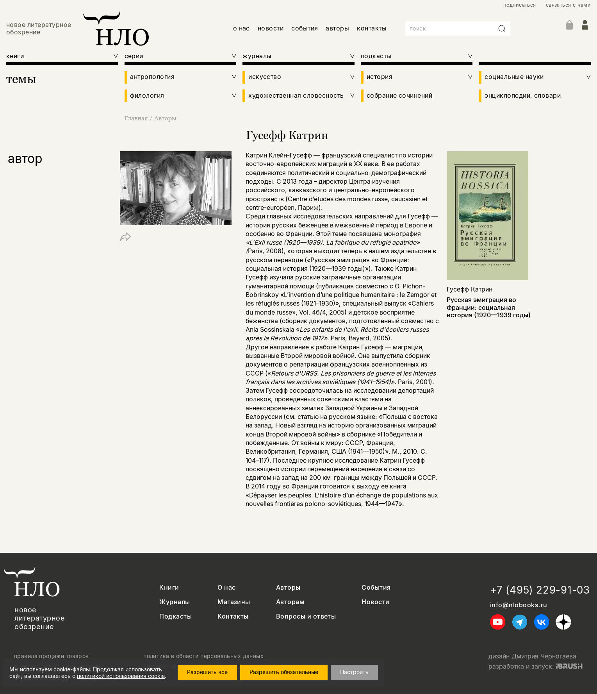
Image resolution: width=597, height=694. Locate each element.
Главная (137, 118)
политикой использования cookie (121, 676)
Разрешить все (207, 672)
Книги (169, 587)
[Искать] (502, 28)
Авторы (165, 118)
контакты (372, 28)
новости (270, 28)
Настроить (354, 672)
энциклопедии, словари (523, 95)
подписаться (519, 5)
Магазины (233, 602)
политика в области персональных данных (203, 656)
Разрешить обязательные (283, 672)
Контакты (233, 616)
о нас (241, 28)
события (304, 28)
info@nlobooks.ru (518, 605)
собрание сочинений (400, 95)
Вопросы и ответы (306, 616)
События (376, 587)
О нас (226, 587)
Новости (375, 602)
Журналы (174, 602)
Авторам (290, 602)
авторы (337, 28)
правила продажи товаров (51, 656)
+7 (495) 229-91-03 (540, 590)
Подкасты (175, 616)
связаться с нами (568, 5)
